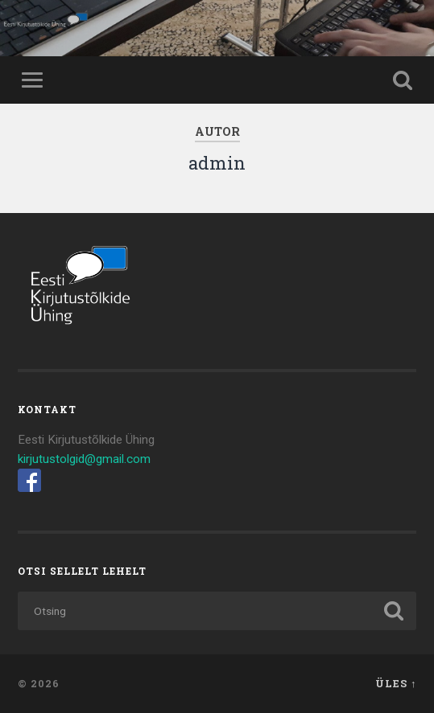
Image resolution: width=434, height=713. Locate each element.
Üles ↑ (395, 683)
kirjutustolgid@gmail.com (84, 459)
